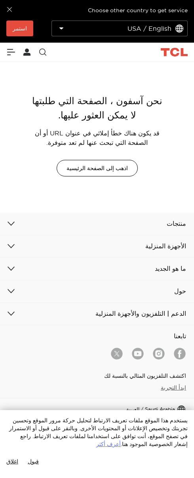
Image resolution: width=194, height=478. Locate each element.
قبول (33, 461)
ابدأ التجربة (173, 387)
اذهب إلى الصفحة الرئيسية (97, 168)
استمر (20, 28)
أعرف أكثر (108, 444)
